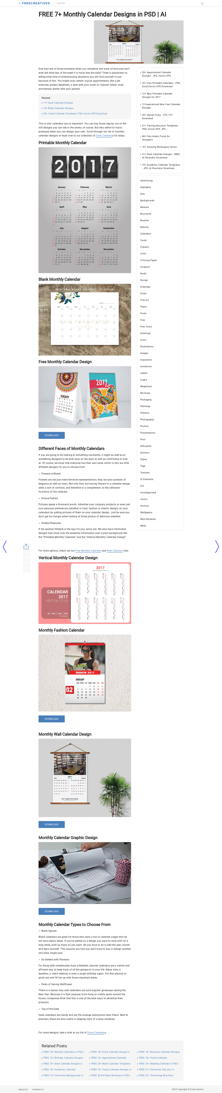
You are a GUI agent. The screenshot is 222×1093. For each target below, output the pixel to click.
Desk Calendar (104, 135)
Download (52, 435)
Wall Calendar (115, 550)
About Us (23, 1089)
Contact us (37, 1089)
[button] (19, 3)
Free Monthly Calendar (88, 550)
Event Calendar (96, 1032)
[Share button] (26, 546)
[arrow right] (217, 546)
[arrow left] (5, 546)
